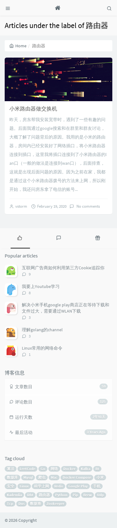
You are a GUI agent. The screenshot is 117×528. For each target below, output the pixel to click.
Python (61, 495)
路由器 (44, 495)
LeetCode (27, 468)
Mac (54, 477)
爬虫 (42, 477)
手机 (96, 486)
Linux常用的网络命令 (42, 348)
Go (43, 468)
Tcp (10, 503)
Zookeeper (55, 503)
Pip (75, 495)
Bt (97, 468)
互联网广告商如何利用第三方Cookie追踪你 (63, 268)
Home (18, 46)
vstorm (21, 206)
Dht (30, 495)
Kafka (85, 468)
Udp (100, 495)
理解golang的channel (42, 329)
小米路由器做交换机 (33, 108)
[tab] (19, 237)
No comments (88, 206)
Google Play (78, 486)
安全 (10, 486)
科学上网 (41, 486)
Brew (87, 495)
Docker (69, 468)
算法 (10, 468)
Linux (24, 486)
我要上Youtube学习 (41, 286)
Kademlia (14, 495)
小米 (100, 477)
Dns (21, 503)
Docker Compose (77, 477)
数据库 (12, 477)
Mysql (28, 477)
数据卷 (35, 503)
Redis (58, 486)
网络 (54, 468)
